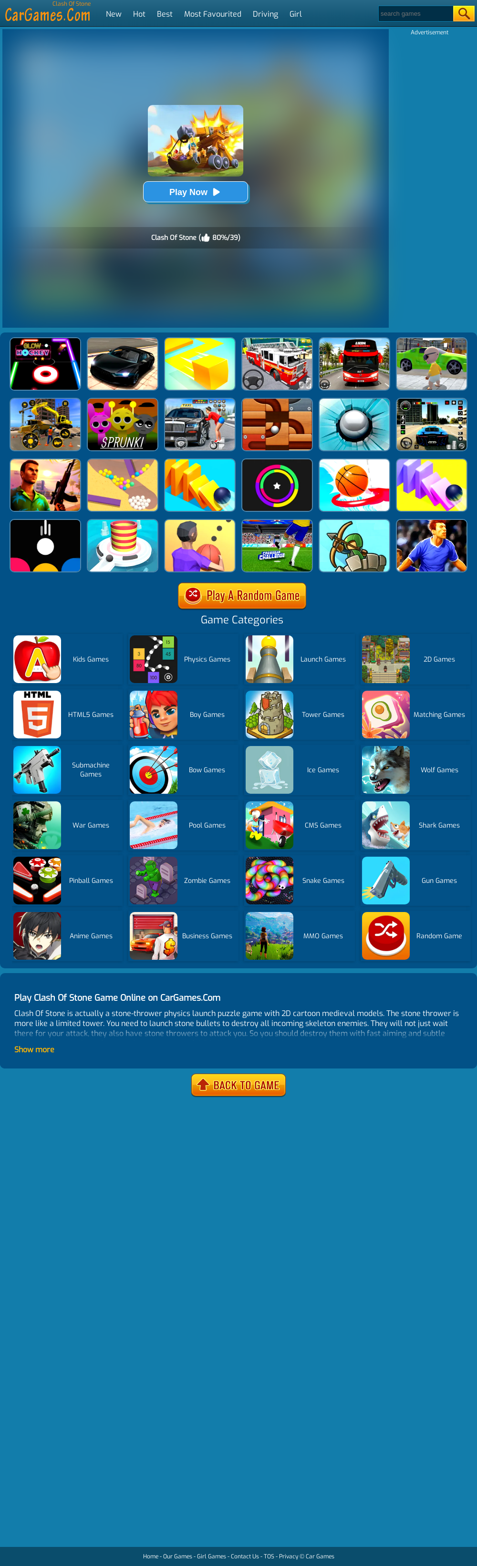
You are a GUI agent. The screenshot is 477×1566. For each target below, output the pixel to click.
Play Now (195, 192)
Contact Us (245, 1556)
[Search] (415, 13)
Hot (139, 14)
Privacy (288, 1556)
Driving (265, 14)
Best (165, 14)
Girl (296, 14)
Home (150, 1556)
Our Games (177, 1556)
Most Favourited (212, 14)
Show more (34, 1050)
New (114, 14)
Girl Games (211, 1556)
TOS (269, 1556)
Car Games (320, 1556)
